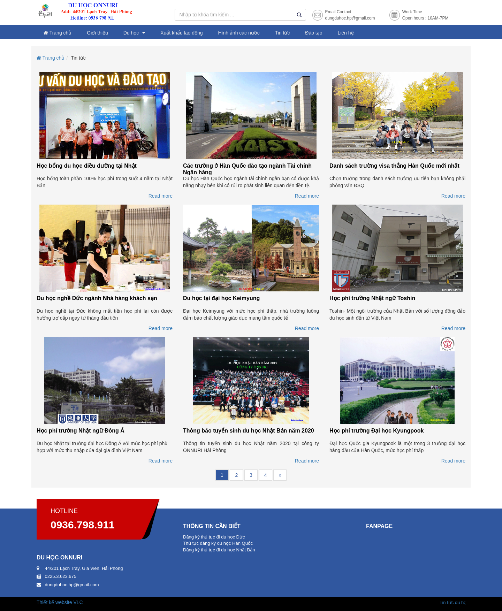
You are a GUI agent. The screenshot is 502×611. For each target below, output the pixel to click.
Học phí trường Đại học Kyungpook (376, 431)
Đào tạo (313, 33)
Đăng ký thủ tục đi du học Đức (214, 537)
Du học (131, 33)
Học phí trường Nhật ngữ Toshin (372, 298)
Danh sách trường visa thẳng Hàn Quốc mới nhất (394, 166)
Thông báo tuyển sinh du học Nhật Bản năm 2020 (248, 431)
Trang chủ (57, 33)
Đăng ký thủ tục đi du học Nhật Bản (219, 549)
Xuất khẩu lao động (181, 33)
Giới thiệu (97, 33)
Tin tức (282, 33)
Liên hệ (345, 33)
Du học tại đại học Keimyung (221, 298)
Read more (161, 196)
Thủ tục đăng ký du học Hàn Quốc (218, 543)
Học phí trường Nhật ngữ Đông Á (80, 431)
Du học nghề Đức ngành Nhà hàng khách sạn (97, 298)
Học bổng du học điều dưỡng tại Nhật (87, 166)
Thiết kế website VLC (60, 602)
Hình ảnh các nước (238, 33)
